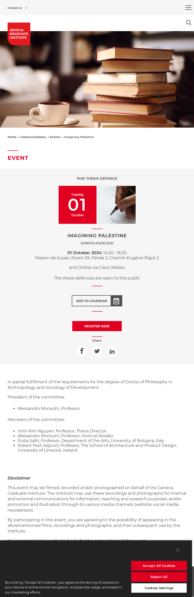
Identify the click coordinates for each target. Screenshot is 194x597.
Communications (33, 137)
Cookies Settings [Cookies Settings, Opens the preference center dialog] (159, 588)
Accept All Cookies (159, 566)
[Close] (177, 549)
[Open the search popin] (188, 22)
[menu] (188, 8)
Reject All (159, 577)
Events (55, 137)
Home (12, 137)
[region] (96, 568)
